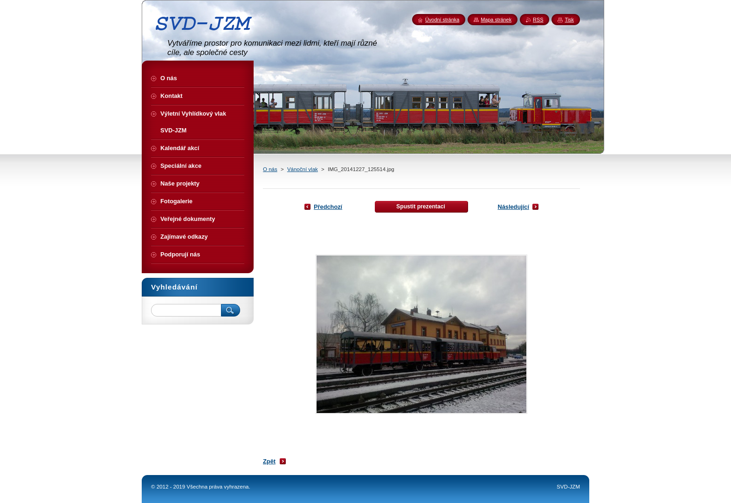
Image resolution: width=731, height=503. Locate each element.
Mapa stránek (496, 19)
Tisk (569, 19)
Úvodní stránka (442, 19)
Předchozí (328, 206)
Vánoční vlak (302, 169)
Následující (513, 206)
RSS (538, 19)
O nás (270, 169)
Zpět (269, 461)
